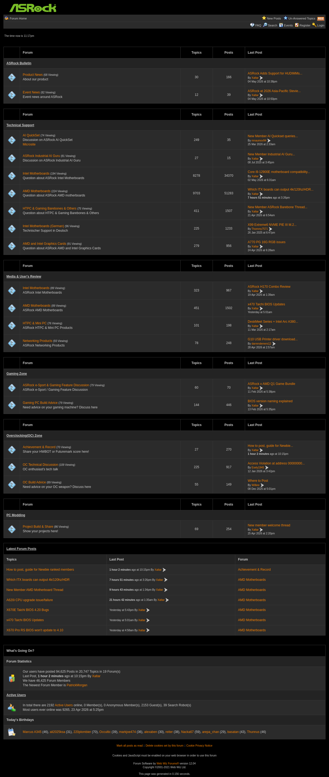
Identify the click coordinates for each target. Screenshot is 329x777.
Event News (31, 92)
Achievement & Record (39, 447)
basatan (233, 732)
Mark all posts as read (130, 745)
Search (272, 25)
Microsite (29, 144)
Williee (255, 485)
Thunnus (253, 732)
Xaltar (255, 77)
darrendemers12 (261, 343)
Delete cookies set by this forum (165, 745)
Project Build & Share (38, 526)
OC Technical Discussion (40, 465)
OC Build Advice (34, 482)
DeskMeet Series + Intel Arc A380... (273, 322)
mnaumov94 (259, 140)
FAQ (258, 25)
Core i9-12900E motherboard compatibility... (279, 172)
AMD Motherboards (36, 191)
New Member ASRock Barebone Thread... (277, 207)
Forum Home (18, 18)
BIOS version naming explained (270, 401)
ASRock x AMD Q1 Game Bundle (271, 384)
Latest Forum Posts (21, 549)
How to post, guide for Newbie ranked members (40, 569)
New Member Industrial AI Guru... (271, 154)
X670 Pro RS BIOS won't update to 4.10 (34, 630)
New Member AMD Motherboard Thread (34, 590)
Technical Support (20, 125)
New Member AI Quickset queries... (273, 136)
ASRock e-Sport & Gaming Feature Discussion (56, 385)
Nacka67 (187, 732)
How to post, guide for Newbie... (270, 446)
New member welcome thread (269, 525)
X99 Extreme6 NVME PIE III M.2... (272, 225)
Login (320, 25)
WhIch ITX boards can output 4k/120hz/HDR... (281, 189)
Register (305, 25)
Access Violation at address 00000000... (276, 463)
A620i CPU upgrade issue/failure (29, 600)
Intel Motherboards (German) (43, 226)
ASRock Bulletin (18, 63)
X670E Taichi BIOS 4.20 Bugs (27, 610)
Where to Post (258, 481)
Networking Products (37, 341)
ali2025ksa (57, 732)
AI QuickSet (31, 135)
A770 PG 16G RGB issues (266, 242)
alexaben (150, 732)
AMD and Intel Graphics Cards (44, 244)
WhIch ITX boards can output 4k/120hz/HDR (38, 580)
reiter (169, 732)
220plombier (82, 732)
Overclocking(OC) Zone (24, 435)
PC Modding (15, 515)
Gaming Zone (16, 374)
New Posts (274, 18)
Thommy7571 (259, 229)
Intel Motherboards (36, 173)
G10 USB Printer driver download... (273, 339)
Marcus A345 (32, 732)
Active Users (16, 695)
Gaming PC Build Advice (40, 403)
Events (286, 25)
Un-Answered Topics (302, 18)
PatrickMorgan (77, 685)
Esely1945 (258, 467)
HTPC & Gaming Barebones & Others (49, 208)
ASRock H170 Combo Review (269, 287)
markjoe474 (127, 732)
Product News (33, 75)
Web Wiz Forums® (168, 763)
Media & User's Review (23, 276)
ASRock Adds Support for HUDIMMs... (275, 73)
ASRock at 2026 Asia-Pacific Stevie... (274, 91)
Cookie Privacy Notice (199, 745)
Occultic (105, 732)
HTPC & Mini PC (34, 323)
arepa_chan (210, 732)
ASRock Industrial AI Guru (41, 156)
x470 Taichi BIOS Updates (266, 304)
